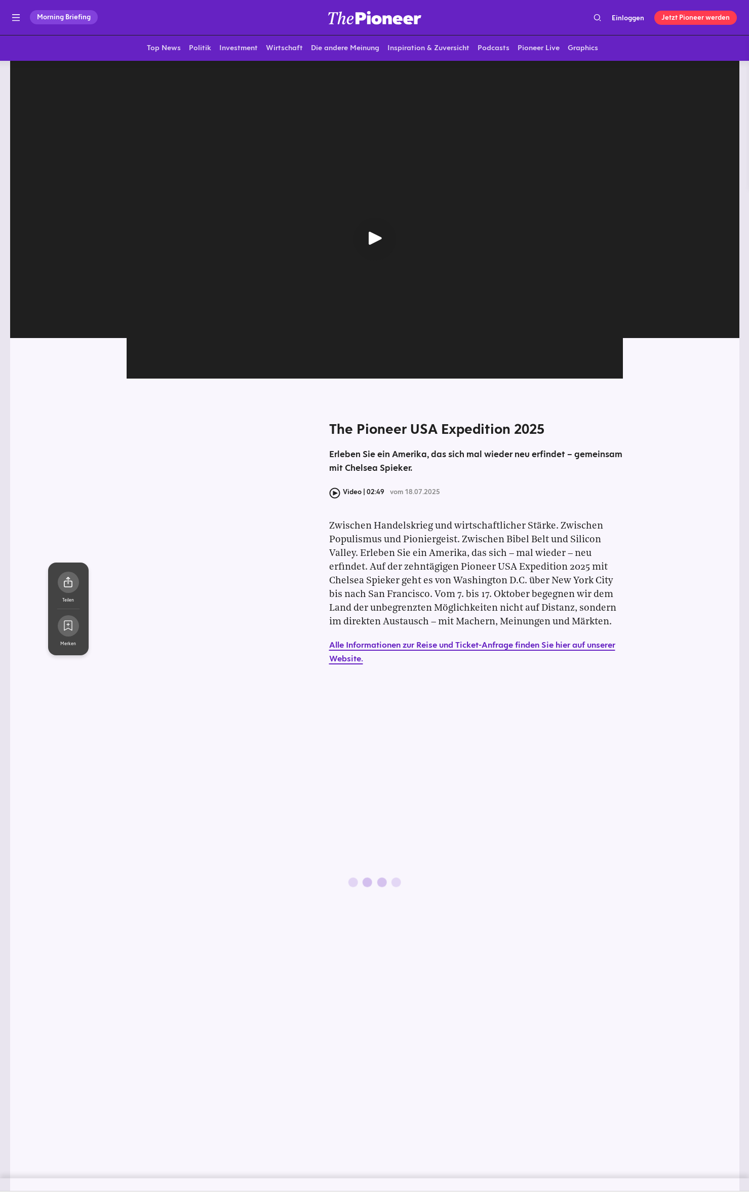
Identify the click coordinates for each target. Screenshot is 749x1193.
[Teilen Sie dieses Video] (68, 584)
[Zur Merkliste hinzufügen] (68, 628)
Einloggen (628, 18)
